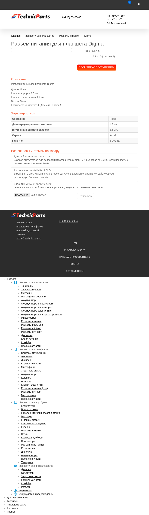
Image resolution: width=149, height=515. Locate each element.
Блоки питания (29, 338)
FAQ (75, 243)
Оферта (74, 264)
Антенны (26, 381)
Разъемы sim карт (31, 331)
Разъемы (26, 487)
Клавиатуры (28, 405)
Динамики (26, 335)
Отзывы (11, 511)
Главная (15, 35)
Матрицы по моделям (33, 296)
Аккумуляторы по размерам (37, 303)
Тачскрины (27, 286)
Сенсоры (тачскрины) (33, 353)
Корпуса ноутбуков (32, 437)
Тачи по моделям (31, 289)
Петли (24, 434)
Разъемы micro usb (32, 324)
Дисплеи (26, 360)
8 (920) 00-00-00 (71, 17)
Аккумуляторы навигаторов (36, 307)
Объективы (27, 472)
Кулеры (25, 427)
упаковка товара (74, 250)
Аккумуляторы (29, 300)
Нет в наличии (92, 50)
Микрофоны (28, 367)
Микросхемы (28, 317)
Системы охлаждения (33, 423)
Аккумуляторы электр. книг (36, 310)
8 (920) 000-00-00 (68, 221)
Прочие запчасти (31, 346)
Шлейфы (26, 342)
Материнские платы (32, 444)
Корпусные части (31, 363)
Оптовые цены (74, 271)
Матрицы (26, 293)
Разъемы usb (28, 448)
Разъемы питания (31, 321)
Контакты (12, 508)
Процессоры (28, 441)
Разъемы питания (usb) (34, 388)
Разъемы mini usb (31, 328)
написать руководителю (74, 257)
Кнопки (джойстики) (32, 384)
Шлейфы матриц (30, 420)
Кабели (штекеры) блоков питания (40, 413)
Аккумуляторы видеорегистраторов (41, 314)
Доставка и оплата (17, 497)
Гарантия (12, 501)
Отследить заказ (16, 504)
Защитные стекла (31, 370)
